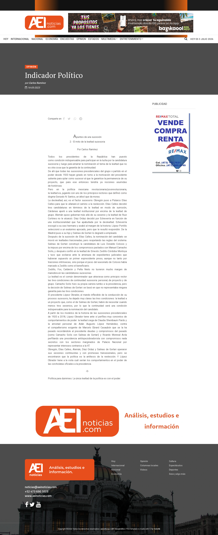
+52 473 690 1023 (36, 491)
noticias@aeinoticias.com (41, 487)
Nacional (37, 39)
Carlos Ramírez (37, 82)
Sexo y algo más (177, 474)
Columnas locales (149, 465)
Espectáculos (176, 465)
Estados (93, 39)
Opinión (31, 67)
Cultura (172, 461)
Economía (52, 39)
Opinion (81, 39)
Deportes (173, 470)
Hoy (6, 38)
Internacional (20, 39)
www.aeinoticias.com (38, 495)
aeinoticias (105, 529)
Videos (143, 470)
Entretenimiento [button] (130, 39)
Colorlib (157, 529)
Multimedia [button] (108, 39)
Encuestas (67, 39)
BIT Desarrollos (118, 529)
